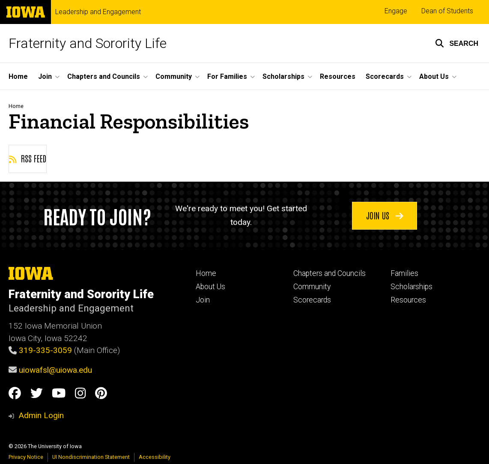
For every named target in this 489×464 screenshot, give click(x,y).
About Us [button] (434, 76)
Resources (337, 76)
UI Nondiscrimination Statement (91, 457)
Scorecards (312, 300)
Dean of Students (447, 11)
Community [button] (173, 76)
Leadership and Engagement (98, 12)
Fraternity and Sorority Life (88, 43)
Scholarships (411, 286)
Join (203, 300)
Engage (396, 11)
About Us (210, 286)
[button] (456, 43)
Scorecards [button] (385, 76)
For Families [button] (227, 76)
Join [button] (45, 76)
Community (312, 286)
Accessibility (154, 457)
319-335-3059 (45, 350)
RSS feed (27, 158)
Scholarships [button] (283, 76)
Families (404, 273)
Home (18, 76)
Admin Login (41, 415)
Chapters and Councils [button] (103, 76)
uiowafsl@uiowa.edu (55, 370)
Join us (384, 215)
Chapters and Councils (329, 273)
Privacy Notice (26, 457)
